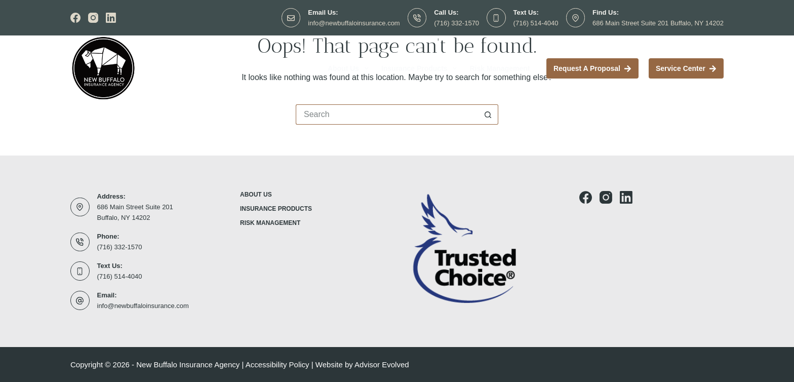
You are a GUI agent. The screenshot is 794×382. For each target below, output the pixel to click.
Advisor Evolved (381, 364)
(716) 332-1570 (456, 23)
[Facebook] (75, 18)
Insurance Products (421, 68)
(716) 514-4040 (536, 23)
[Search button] (488, 114)
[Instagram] (93, 18)
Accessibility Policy (277, 364)
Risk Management (499, 68)
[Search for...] (387, 114)
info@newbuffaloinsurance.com (354, 23)
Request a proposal (592, 68)
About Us (350, 68)
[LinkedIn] (111, 18)
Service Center (686, 68)
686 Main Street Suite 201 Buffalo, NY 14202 (658, 23)
